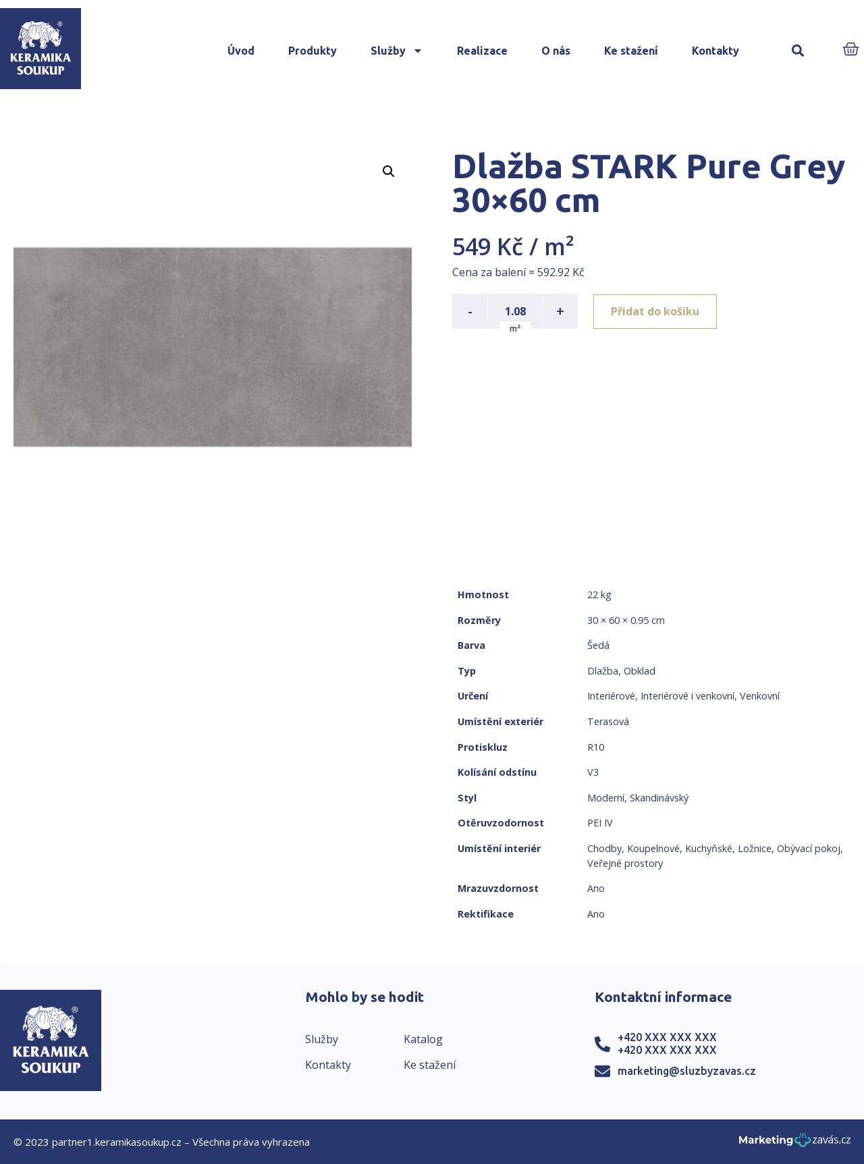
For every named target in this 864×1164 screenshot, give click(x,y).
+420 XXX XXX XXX (667, 1037)
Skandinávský (659, 797)
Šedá (598, 645)
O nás (555, 51)
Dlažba (602, 670)
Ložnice (755, 848)
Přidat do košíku (656, 311)
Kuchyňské (708, 848)
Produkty (312, 51)
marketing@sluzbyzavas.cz (687, 1071)
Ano (596, 888)
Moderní (605, 797)
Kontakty (715, 51)
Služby (397, 50)
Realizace (482, 51)
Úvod (240, 51)
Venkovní (760, 695)
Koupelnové (653, 848)
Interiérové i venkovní (687, 695)
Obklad (639, 670)
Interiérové (611, 695)
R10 (595, 747)
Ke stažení (631, 51)
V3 (593, 772)
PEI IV (600, 822)
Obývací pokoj (808, 848)
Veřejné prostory (625, 863)
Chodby (604, 848)
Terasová (608, 721)
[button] (797, 51)
